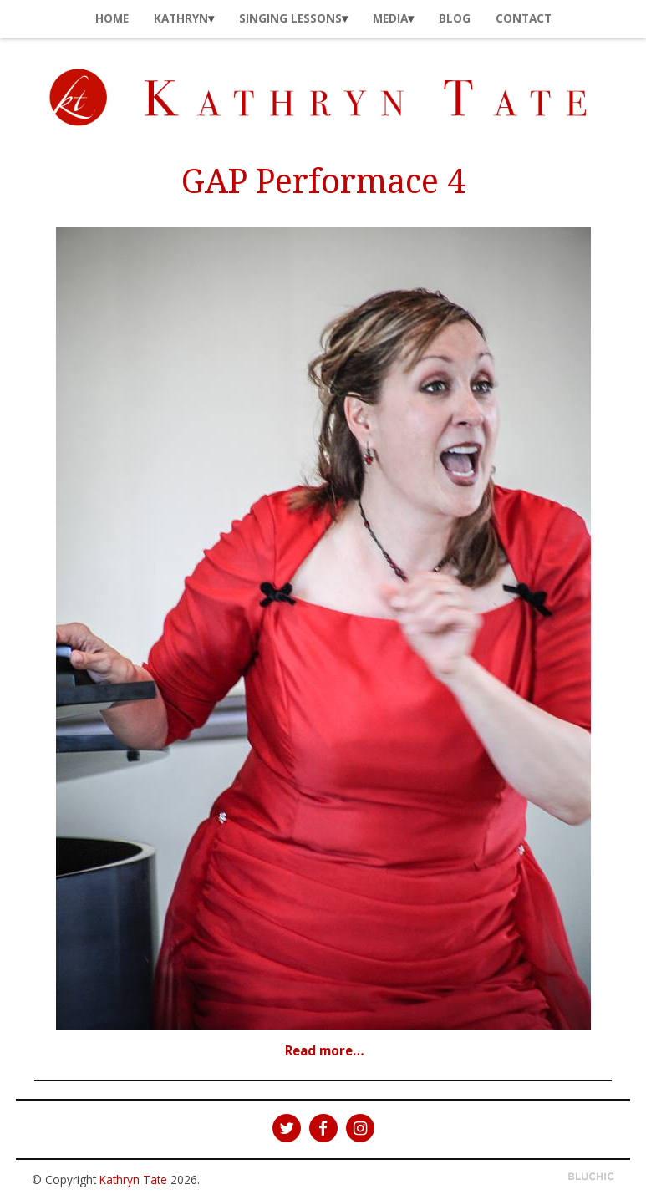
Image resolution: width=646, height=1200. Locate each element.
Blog (455, 18)
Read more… (324, 1050)
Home (112, 18)
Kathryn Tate (133, 1179)
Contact (524, 18)
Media (390, 18)
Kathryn (181, 18)
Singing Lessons (290, 18)
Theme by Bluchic (591, 1177)
